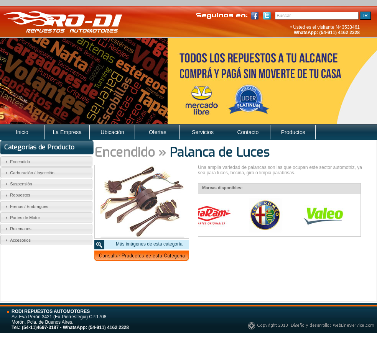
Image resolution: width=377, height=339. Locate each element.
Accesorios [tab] (17, 240)
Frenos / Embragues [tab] (25, 206)
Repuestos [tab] (16, 195)
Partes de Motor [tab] (21, 218)
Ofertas (157, 132)
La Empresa (67, 132)
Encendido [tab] (16, 162)
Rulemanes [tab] (17, 229)
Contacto (247, 132)
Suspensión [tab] (17, 184)
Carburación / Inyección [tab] (28, 173)
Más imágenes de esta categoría (149, 244)
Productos (293, 132)
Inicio (22, 132)
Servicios (203, 132)
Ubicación (112, 132)
